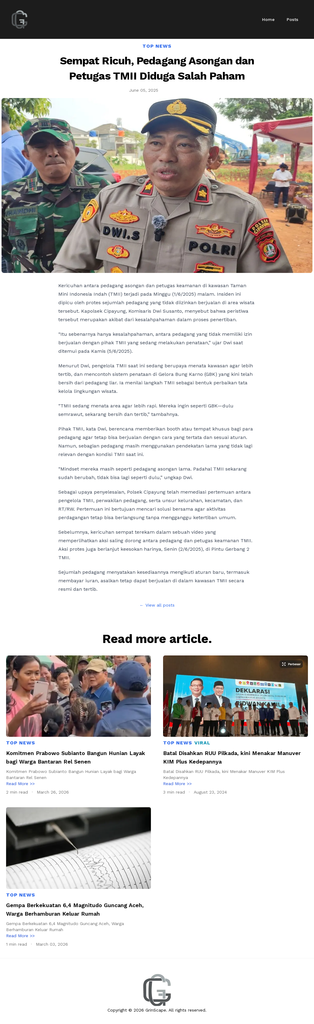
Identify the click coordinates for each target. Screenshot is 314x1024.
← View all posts (157, 605)
